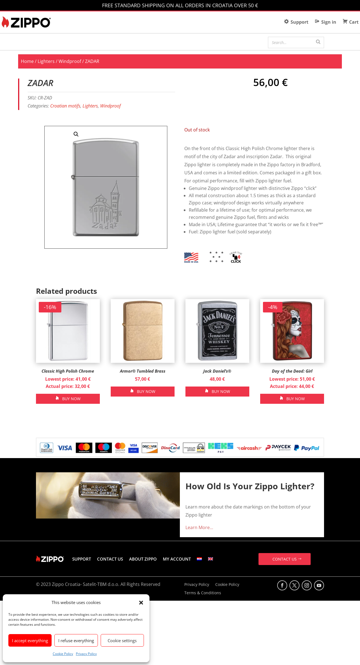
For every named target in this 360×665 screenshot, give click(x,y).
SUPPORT (81, 559)
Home (27, 61)
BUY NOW (71, 398)
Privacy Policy (86, 653)
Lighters (46, 61)
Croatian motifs (65, 106)
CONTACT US (110, 559)
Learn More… (199, 527)
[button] (141, 602)
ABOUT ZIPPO (143, 559)
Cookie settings (122, 640)
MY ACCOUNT (177, 559)
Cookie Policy (63, 653)
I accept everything (30, 640)
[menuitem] (199, 559)
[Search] (318, 42)
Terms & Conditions (202, 593)
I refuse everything (76, 640)
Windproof (70, 61)
